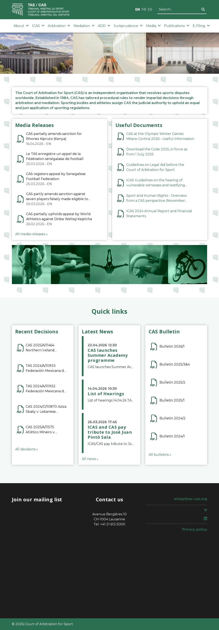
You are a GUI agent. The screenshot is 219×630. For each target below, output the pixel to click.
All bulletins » (160, 455)
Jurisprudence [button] (128, 26)
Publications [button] (176, 26)
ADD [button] (104, 26)
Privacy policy (194, 529)
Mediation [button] (84, 26)
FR (144, 9)
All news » (90, 459)
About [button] (21, 26)
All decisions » (26, 449)
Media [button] (153, 26)
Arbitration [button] (59, 26)
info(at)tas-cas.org (190, 499)
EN (137, 9)
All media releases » (31, 234)
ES (150, 9)
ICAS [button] (38, 26)
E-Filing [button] (201, 26)
